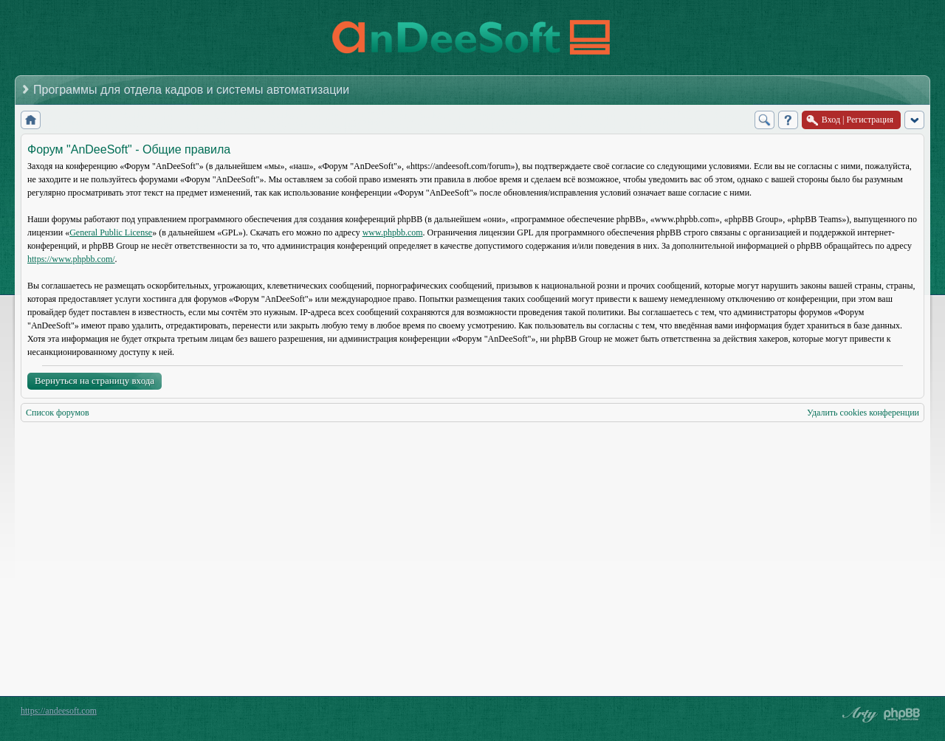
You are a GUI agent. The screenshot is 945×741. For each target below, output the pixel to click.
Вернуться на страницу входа (94, 380)
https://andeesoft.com (59, 711)
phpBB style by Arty (858, 714)
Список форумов (57, 412)
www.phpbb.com (392, 232)
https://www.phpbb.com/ (71, 259)
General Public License (110, 232)
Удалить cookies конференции (863, 412)
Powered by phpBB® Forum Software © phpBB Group (902, 714)
